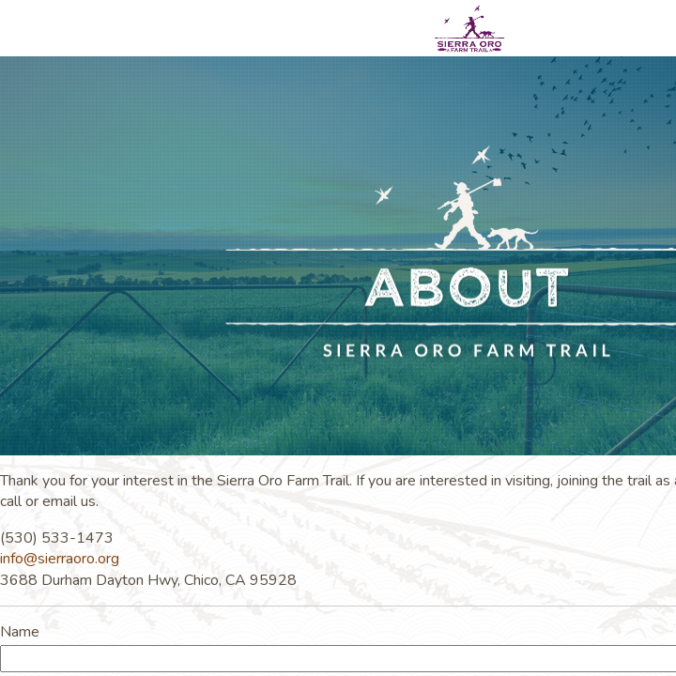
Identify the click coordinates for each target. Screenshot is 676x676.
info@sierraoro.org (59, 558)
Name (19, 632)
